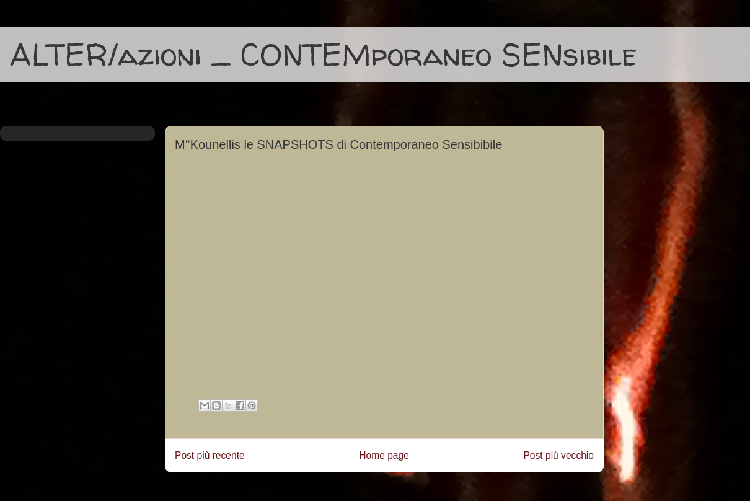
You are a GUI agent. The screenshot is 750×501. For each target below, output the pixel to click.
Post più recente (210, 455)
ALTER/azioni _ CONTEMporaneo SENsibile (323, 54)
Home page (384, 455)
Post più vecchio (558, 455)
